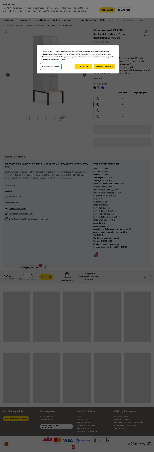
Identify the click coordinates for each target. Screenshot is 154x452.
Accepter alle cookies (104, 66)
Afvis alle (84, 66)
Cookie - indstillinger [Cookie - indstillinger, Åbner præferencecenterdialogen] (50, 66)
